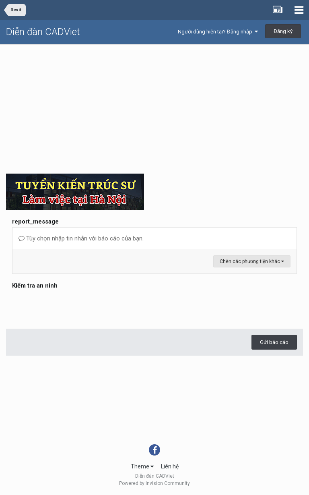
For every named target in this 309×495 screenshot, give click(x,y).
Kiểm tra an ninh (35, 285)
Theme (142, 466)
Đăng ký (283, 31)
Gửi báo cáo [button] (274, 342)
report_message (35, 221)
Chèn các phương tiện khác (252, 261)
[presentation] (73, 307)
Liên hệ (170, 466)
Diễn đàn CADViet (43, 31)
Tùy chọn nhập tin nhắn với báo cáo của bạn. (81, 238)
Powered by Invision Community (154, 483)
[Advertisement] (154, 105)
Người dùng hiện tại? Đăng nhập (218, 32)
